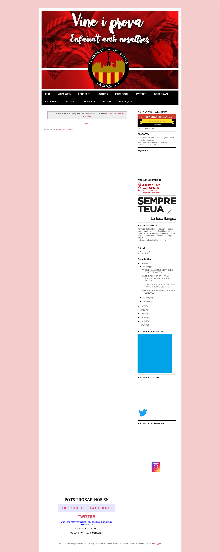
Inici (87, 123)
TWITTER (86, 516)
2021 (143, 310)
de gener (147, 301)
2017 (143, 325)
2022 (143, 306)
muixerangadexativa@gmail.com (152, 240)
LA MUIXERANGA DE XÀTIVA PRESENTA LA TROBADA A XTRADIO (155, 278)
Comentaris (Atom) (64, 129)
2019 (143, 317)
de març (146, 298)
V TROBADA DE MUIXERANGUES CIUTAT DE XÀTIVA (157, 271)
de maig (146, 267)
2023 (143, 263)
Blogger (157, 543)
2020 (143, 313)
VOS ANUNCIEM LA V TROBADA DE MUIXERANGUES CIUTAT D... (158, 285)
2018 (143, 321)
